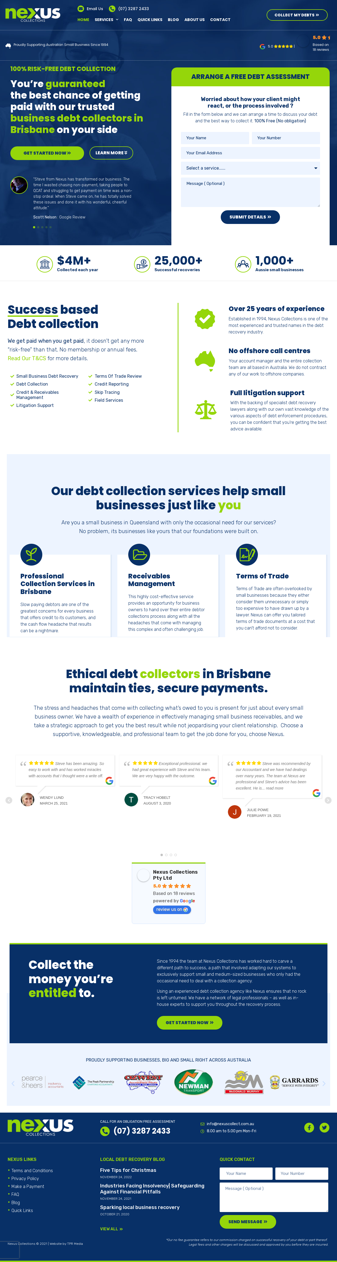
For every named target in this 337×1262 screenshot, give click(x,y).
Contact (220, 19)
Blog (173, 19)
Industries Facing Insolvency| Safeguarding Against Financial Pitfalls (152, 1189)
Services (106, 20)
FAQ (128, 19)
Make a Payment (27, 1186)
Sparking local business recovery (140, 1207)
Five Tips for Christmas (128, 1170)
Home (83, 19)
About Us (194, 19)
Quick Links (150, 19)
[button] (34, 227)
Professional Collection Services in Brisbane (57, 584)
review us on (172, 909)
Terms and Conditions (32, 1170)
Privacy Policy (25, 1178)
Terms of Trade (262, 576)
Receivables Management (151, 580)
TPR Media (75, 1244)
